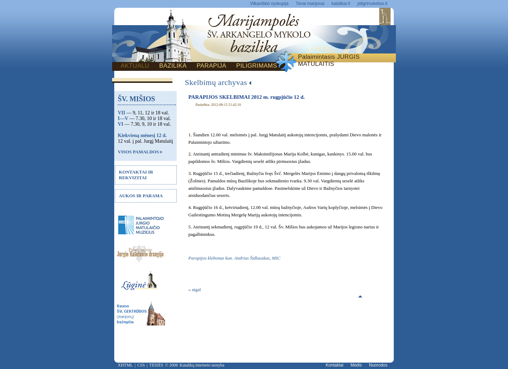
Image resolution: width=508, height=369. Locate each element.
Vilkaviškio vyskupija (269, 3)
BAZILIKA (173, 65)
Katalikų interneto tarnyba (202, 365)
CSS (141, 365)
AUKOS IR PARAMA (141, 195)
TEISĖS (156, 365)
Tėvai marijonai (310, 3)
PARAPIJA (211, 65)
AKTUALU (135, 65)
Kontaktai (334, 365)
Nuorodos (378, 365)
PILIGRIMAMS (256, 65)
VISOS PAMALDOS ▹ (140, 151)
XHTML (125, 365)
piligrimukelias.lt (372, 3)
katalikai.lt (341, 3)
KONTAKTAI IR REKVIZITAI (136, 174)
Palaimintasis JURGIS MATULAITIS (329, 60)
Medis (356, 365)
